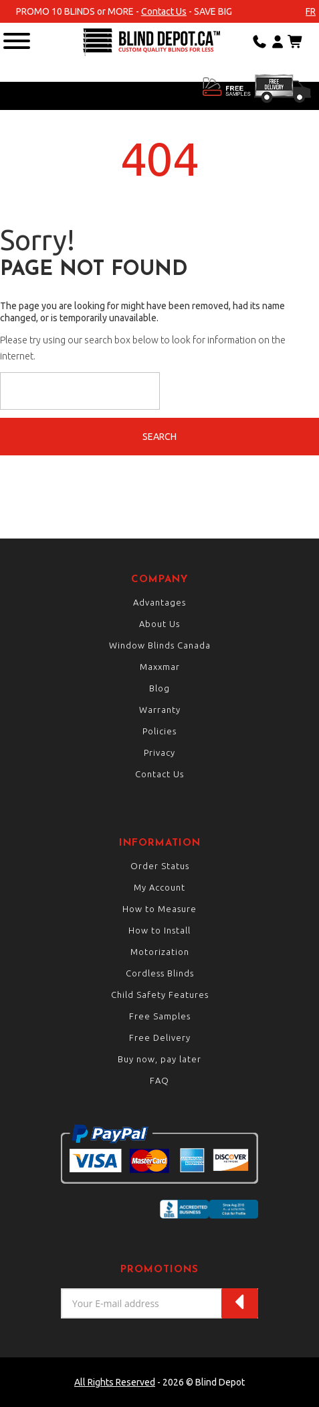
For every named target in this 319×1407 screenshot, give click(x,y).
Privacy (159, 752)
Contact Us (164, 11)
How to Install (159, 930)
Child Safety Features (160, 994)
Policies (159, 731)
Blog (159, 688)
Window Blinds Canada (160, 645)
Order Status (159, 865)
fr (311, 11)
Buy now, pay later (159, 1059)
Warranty (160, 709)
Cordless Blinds (160, 973)
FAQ (159, 1080)
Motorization (159, 951)
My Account (159, 887)
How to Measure (159, 908)
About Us (159, 623)
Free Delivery (160, 1037)
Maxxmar (160, 666)
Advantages (159, 602)
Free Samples (160, 1016)
